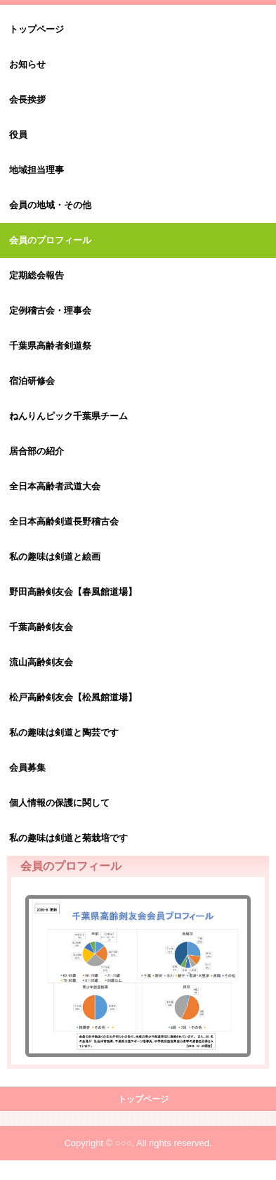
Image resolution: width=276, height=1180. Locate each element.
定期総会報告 (36, 275)
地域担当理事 (36, 170)
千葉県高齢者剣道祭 (50, 345)
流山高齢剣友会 (41, 662)
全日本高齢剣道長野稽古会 (64, 521)
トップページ (36, 29)
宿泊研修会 (32, 381)
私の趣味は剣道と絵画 (54, 556)
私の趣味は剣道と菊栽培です (68, 838)
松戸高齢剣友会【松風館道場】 (73, 697)
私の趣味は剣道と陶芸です (64, 732)
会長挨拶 (27, 99)
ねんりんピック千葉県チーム (68, 416)
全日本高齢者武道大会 (54, 486)
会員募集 (27, 767)
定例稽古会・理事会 (50, 310)
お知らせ (27, 64)
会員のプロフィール (50, 240)
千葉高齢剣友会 (41, 627)
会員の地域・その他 (50, 205)
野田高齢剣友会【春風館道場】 (73, 591)
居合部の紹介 (36, 451)
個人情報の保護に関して (59, 802)
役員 (18, 134)
